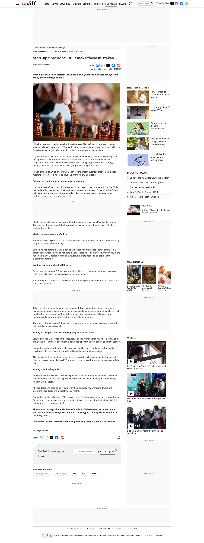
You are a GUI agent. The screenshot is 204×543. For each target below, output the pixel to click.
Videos (118, 529)
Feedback (131, 536)
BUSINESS (65, 4)
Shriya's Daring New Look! (142, 187)
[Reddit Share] (118, 65)
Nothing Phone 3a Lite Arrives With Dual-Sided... (156, 211)
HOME (46, 4)
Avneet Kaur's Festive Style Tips (145, 197)
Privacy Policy (113, 536)
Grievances (159, 536)
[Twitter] (172, 3)
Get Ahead (43, 52)
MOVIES (76, 4)
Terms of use (148, 536)
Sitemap (123, 536)
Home (35, 52)
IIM (74, 474)
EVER (94, 474)
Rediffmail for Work (74, 529)
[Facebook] (182, 3)
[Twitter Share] (107, 65)
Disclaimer (103, 536)
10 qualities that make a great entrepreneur (158, 157)
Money (110, 529)
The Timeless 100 (130, 529)
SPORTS (98, 4)
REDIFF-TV (124, 4)
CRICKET (87, 4)
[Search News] (151, 3)
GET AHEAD (111, 4)
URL (83, 474)
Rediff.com (63, 536)
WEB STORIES (135, 261)
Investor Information (76, 536)
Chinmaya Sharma (42, 65)
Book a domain (89, 529)
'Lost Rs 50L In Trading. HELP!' (145, 192)
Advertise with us (91, 536)
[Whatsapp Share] (102, 65)
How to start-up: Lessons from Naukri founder (161, 95)
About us (139, 536)
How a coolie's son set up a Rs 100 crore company (160, 142)
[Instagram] (177, 3)
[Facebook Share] (112, 65)
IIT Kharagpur (61, 474)
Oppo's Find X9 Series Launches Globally (149, 178)
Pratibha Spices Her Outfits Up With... (148, 182)
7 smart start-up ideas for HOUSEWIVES (159, 126)
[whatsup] (187, 3)
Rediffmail (102, 529)
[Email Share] (97, 65)
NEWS (55, 4)
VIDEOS (131, 338)
